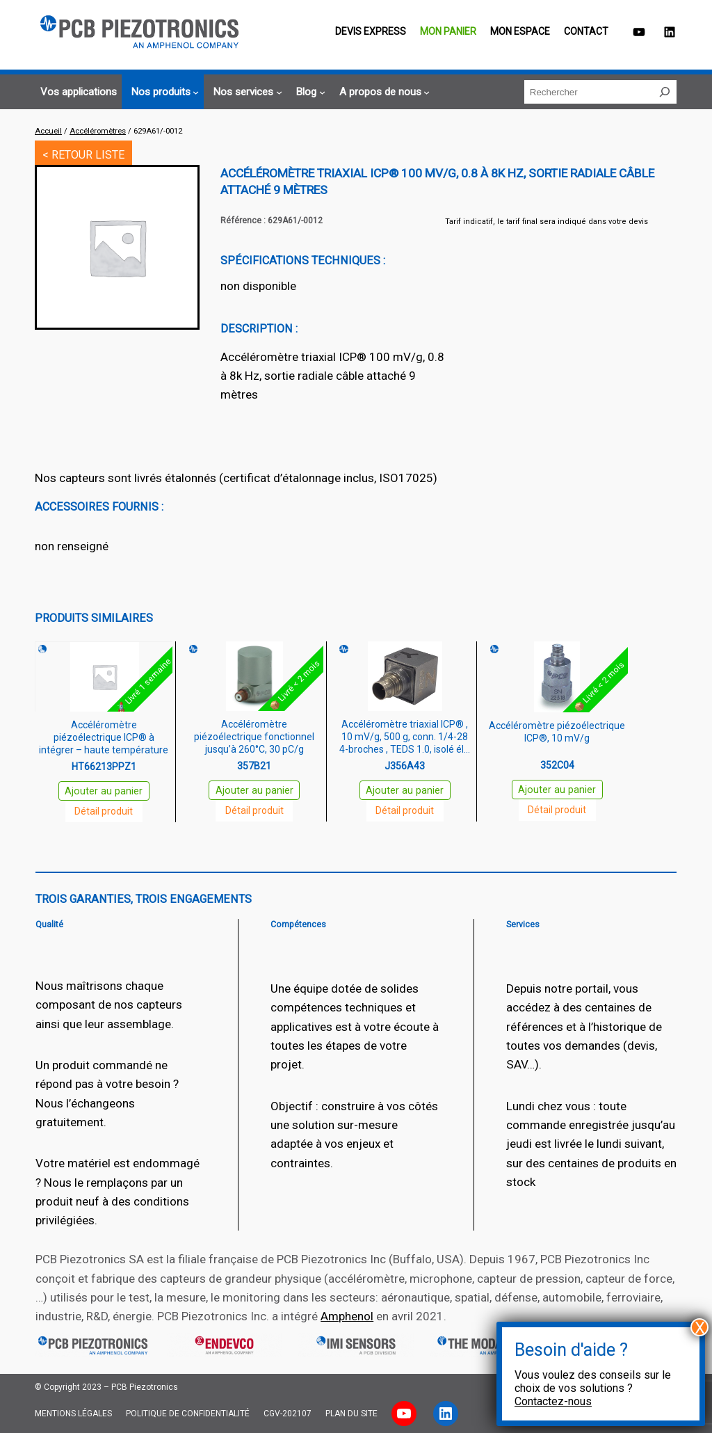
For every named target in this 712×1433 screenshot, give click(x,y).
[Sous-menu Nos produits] (163, 92)
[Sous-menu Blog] (308, 92)
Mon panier (448, 31)
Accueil (48, 131)
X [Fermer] (700, 1327)
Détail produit (103, 811)
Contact (586, 31)
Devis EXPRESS (370, 31)
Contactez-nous (553, 1401)
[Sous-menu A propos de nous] (382, 92)
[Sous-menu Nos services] (245, 92)
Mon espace (520, 31)
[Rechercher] (665, 92)
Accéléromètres (98, 131)
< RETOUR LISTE (83, 154)
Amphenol (347, 1316)
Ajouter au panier (104, 791)
